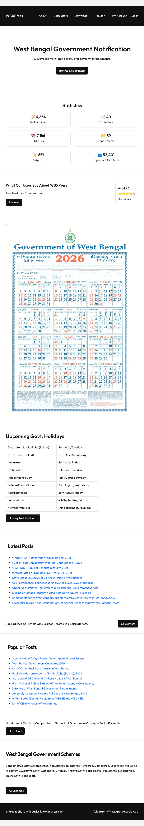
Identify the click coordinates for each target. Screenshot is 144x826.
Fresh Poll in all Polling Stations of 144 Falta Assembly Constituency (53, 683)
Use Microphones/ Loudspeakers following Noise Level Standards (52, 583)
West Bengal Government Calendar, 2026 (38, 663)
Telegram (99, 811)
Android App (130, 811)
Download (15, 731)
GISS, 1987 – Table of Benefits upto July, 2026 (40, 568)
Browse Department (72, 70)
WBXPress (14, 15)
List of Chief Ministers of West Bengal (35, 703)
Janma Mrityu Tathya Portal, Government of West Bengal (48, 658)
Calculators (128, 624)
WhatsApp (114, 811)
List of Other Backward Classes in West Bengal (41, 668)
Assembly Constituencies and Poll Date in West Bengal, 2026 (49, 693)
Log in (134, 16)
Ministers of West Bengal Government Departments (44, 688)
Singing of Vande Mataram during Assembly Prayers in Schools (51, 593)
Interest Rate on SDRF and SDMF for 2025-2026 (42, 573)
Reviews (14, 202)
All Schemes (16, 790)
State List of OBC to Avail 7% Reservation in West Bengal (47, 578)
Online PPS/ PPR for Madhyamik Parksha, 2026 (42, 558)
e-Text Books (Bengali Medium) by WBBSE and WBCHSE (47, 698)
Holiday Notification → (23, 518)
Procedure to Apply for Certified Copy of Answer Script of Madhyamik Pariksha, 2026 (65, 603)
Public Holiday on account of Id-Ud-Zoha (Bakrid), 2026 (47, 563)
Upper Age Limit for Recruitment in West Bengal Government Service (55, 588)
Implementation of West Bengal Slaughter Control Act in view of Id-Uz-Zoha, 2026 (63, 598)
